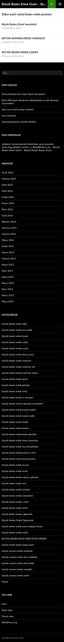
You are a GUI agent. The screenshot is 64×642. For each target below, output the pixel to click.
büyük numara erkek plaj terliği (18, 563)
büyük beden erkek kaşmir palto (18, 415)
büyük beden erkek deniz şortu (18, 354)
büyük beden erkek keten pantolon (20, 440)
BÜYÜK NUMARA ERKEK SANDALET (23, 38)
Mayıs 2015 (8, 264)
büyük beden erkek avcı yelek (17, 329)
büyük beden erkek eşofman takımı (20, 372)
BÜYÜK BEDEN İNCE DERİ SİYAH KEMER (24, 538)
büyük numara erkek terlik (15, 575)
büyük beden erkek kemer (15, 428)
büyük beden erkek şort (14, 483)
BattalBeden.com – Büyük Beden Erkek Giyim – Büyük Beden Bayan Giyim (31, 149)
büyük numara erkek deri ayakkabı (19, 557)
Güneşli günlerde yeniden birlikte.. (19, 121)
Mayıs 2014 (8, 283)
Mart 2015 (7, 270)
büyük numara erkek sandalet (17, 569)
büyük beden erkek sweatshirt (17, 495)
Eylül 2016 (7, 215)
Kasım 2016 (8, 203)
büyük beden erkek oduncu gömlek (20, 477)
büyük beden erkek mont (15, 471)
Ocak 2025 (7, 172)
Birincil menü (60, 4)
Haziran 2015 (9, 258)
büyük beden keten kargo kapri (18, 544)
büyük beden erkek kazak (15, 421)
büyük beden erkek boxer (15, 336)
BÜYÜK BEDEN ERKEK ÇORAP (20, 52)
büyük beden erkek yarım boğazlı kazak (22, 526)
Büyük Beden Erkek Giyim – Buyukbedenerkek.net (25, 4)
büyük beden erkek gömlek (16, 385)
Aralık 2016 (8, 197)
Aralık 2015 (8, 246)
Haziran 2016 (9, 233)
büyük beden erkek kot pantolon (18, 458)
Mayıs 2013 (8, 295)
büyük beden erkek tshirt (15, 507)
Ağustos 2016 (9, 221)
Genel (5, 581)
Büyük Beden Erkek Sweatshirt (19, 24)
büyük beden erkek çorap (15, 348)
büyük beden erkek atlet (14, 323)
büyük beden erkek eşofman (16, 360)
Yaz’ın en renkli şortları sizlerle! (18, 109)
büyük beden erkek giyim (15, 379)
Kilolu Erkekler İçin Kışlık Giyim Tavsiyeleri (23, 94)
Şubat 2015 (8, 276)
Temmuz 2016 (9, 227)
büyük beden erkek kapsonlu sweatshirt (22, 403)
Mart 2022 (7, 190)
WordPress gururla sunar (13, 638)
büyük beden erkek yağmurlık (17, 514)
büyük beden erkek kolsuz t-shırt (19, 452)
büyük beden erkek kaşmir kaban (19, 409)
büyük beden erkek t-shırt (15, 501)
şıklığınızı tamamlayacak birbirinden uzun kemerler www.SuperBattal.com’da (28, 146)
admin (18, 28)
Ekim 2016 (7, 209)
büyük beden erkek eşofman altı (18, 366)
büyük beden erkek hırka (14, 391)
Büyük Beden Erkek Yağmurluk (18, 520)
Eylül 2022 (7, 184)
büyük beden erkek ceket (15, 342)
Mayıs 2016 (8, 240)
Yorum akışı (8, 616)
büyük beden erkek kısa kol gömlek (20, 446)
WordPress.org (9, 622)
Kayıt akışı (7, 610)
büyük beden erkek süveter (16, 489)
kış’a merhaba (9, 115)
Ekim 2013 (7, 289)
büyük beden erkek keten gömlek (19, 434)
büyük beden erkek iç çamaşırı (17, 397)
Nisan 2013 (8, 301)
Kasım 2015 (8, 252)
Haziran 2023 (9, 178)
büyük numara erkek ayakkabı (17, 550)
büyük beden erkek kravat (15, 464)
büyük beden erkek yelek (15, 532)
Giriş (4, 603)
